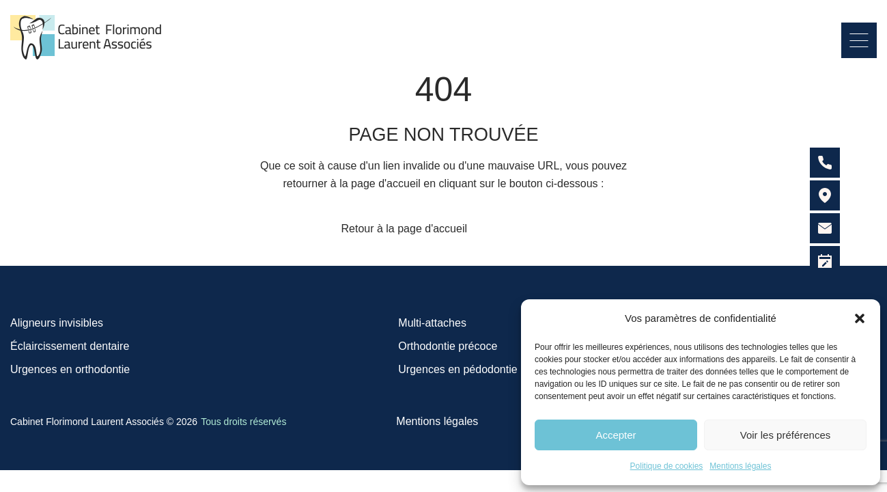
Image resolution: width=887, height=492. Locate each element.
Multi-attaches (432, 323)
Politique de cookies (666, 466)
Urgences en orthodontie (70, 369)
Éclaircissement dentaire (69, 346)
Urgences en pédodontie (457, 369)
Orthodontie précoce (447, 346)
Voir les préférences (785, 435)
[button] (860, 318)
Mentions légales (740, 466)
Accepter (615, 435)
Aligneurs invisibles (56, 323)
